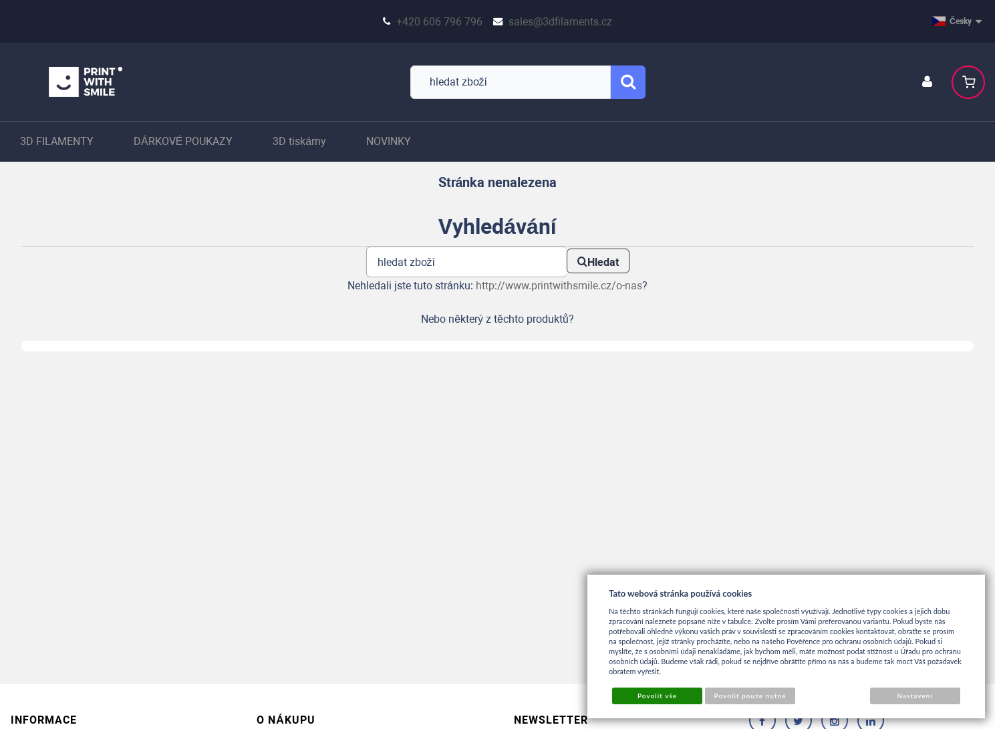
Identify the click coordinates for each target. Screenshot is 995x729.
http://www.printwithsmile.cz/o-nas (559, 285)
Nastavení (914, 696)
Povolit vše (657, 696)
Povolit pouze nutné (750, 696)
